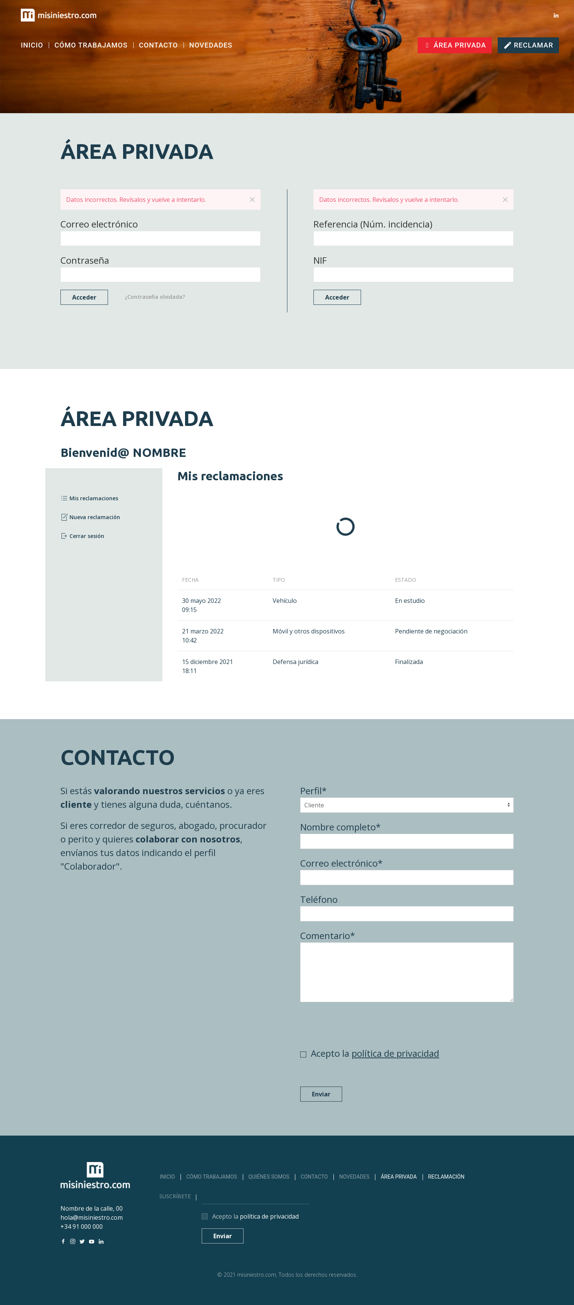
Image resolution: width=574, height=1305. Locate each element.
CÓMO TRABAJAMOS (90, 45)
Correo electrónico (99, 224)
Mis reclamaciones (89, 498)
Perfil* (313, 790)
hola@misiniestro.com (91, 1217)
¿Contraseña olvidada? (155, 296)
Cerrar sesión (82, 536)
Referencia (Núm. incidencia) (372, 224)
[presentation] (357, 1024)
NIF (320, 260)
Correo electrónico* (341, 863)
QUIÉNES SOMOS (268, 1177)
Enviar (321, 1094)
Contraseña (84, 260)
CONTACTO (158, 45)
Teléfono (319, 899)
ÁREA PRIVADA (454, 45)
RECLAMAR (528, 45)
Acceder (84, 297)
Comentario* (327, 935)
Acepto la (375, 1053)
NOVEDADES (210, 45)
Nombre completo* (340, 827)
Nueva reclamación (90, 517)
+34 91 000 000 (81, 1226)
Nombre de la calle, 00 (91, 1208)
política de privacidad (395, 1053)
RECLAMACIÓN (446, 1177)
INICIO (32, 45)
